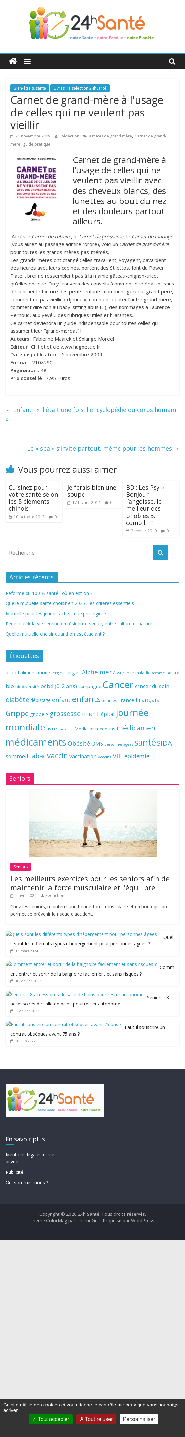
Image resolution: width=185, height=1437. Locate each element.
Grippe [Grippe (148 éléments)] (17, 713)
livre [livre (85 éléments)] (51, 728)
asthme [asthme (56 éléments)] (158, 672)
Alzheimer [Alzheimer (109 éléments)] (97, 672)
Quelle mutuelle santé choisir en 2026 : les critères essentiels (70, 603)
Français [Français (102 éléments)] (147, 700)
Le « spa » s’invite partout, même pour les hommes (103, 448)
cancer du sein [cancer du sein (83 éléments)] (152, 686)
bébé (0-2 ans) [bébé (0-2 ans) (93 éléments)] (58, 686)
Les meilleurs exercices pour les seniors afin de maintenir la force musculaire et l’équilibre (90, 943)
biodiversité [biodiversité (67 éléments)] (27, 686)
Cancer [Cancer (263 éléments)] (118, 684)
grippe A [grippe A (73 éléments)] (39, 714)
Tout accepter (50, 1419)
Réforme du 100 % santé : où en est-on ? (49, 593)
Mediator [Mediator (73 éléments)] (84, 729)
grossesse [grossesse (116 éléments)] (65, 713)
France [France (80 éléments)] (126, 700)
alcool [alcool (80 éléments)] (12, 672)
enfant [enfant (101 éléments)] (61, 700)
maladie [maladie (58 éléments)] (65, 729)
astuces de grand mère (110, 136)
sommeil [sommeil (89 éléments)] (17, 756)
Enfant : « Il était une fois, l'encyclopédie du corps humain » (91, 414)
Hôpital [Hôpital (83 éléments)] (105, 714)
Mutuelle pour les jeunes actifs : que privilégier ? (56, 613)
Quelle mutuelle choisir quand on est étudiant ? (55, 634)
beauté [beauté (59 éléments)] (172, 672)
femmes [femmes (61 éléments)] (109, 700)
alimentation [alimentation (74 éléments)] (33, 672)
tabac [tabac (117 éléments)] (37, 755)
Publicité (14, 1369)
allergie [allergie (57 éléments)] (55, 672)
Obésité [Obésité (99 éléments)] (79, 743)
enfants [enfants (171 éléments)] (86, 698)
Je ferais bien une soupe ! (91, 490)
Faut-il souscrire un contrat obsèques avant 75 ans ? (106, 1140)
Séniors (21, 927)
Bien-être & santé (30, 88)
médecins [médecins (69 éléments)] (105, 729)
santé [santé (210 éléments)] (145, 742)
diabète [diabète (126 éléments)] (17, 699)
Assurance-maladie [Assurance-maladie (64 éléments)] (132, 673)
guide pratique (36, 144)
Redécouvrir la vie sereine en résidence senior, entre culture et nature (79, 624)
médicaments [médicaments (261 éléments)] (36, 742)
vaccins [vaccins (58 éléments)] (104, 756)
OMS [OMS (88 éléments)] (97, 743)
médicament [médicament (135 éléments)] (137, 727)
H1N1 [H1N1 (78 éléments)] (89, 714)
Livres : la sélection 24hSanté (80, 88)
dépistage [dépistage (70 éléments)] (40, 700)
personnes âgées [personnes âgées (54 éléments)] (118, 744)
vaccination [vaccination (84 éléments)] (83, 756)
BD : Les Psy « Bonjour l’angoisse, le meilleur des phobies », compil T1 (145, 505)
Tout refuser (96, 1419)
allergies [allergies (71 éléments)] (72, 672)
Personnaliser (139, 1419)
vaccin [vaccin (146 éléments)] (57, 755)
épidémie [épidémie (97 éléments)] (136, 756)
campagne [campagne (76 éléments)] (89, 686)
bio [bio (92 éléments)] (10, 686)
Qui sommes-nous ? (27, 1379)
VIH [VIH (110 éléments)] (118, 756)
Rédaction (70, 136)
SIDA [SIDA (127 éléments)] (164, 743)
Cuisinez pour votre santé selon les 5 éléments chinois (33, 498)
